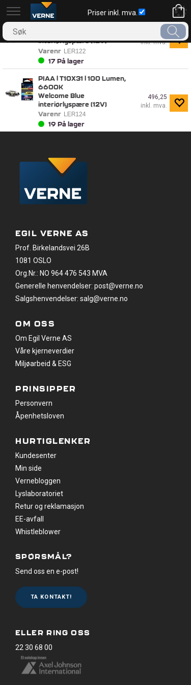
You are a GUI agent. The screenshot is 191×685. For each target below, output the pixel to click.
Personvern (33, 403)
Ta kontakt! (51, 597)
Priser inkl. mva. (116, 13)
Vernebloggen (38, 481)
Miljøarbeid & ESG (43, 364)
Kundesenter (36, 455)
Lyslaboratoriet (39, 494)
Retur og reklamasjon (49, 506)
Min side (28, 468)
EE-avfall (29, 519)
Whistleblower (38, 532)
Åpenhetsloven (39, 416)
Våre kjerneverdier (44, 351)
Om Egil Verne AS (43, 338)
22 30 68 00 (33, 647)
